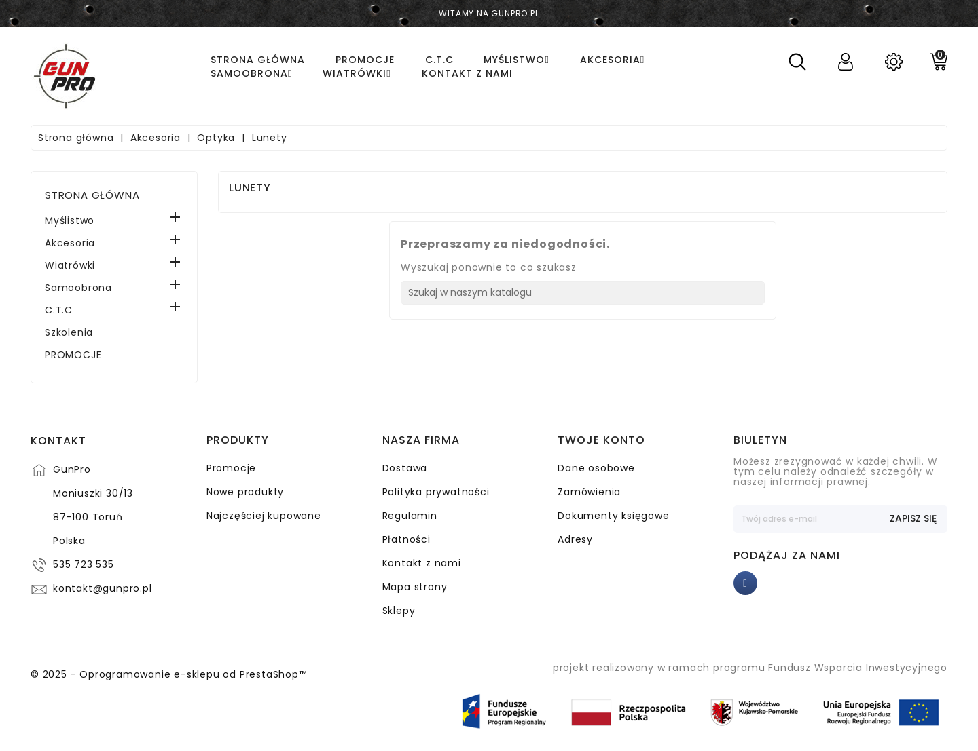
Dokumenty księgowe (613, 515)
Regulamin (409, 515)
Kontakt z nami (421, 563)
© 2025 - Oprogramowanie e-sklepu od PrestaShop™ (169, 674)
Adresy (575, 539)
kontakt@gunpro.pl (102, 588)
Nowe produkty (245, 492)
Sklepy (399, 610)
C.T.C (59, 310)
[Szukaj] (583, 293)
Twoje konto (601, 440)
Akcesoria (70, 243)
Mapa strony (415, 587)
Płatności (406, 539)
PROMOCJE (73, 355)
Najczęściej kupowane (263, 515)
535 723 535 (83, 564)
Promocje (231, 468)
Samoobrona (78, 287)
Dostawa (405, 468)
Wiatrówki (70, 265)
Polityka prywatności (436, 492)
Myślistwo (69, 220)
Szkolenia (69, 332)
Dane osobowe (596, 468)
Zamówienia (589, 492)
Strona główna (92, 195)
